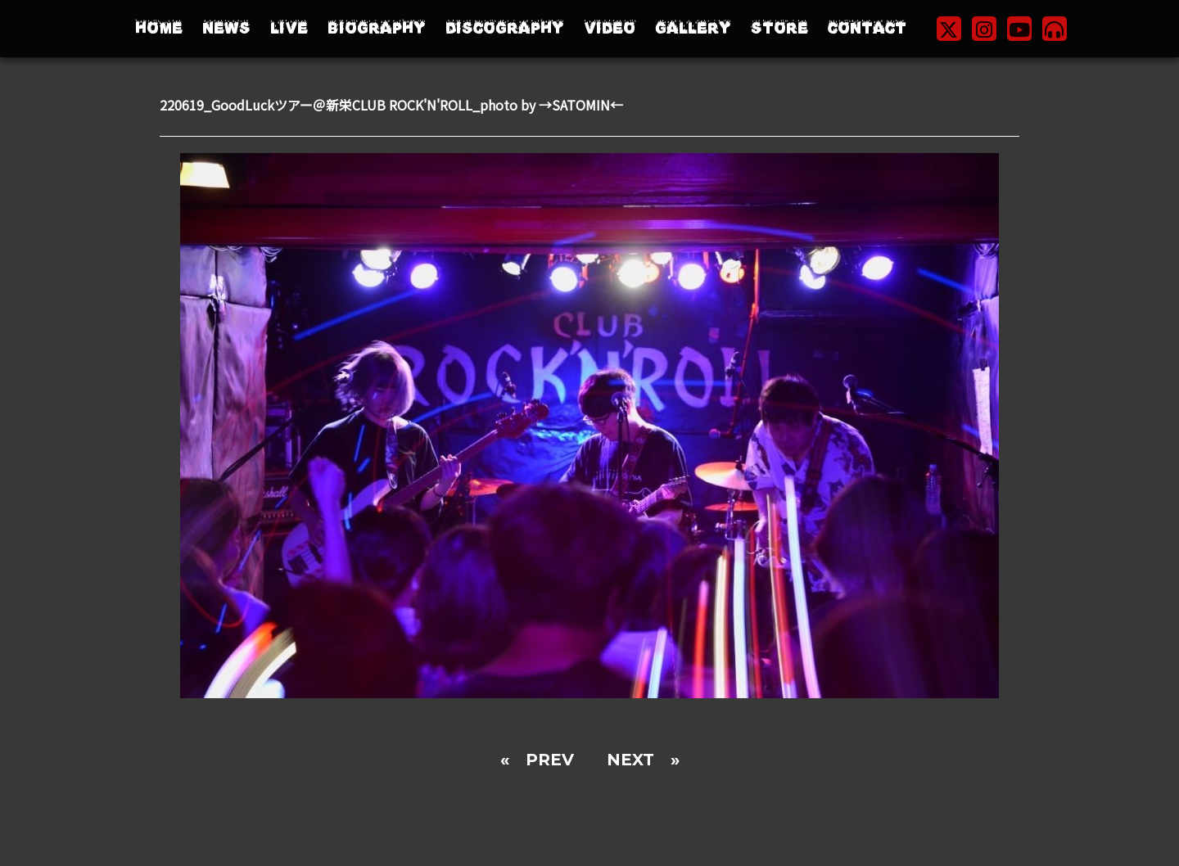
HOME (159, 28)
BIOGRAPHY (377, 28)
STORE (779, 28)
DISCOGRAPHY (504, 28)
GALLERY (693, 28)
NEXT (630, 759)
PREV (550, 759)
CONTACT (867, 28)
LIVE (289, 28)
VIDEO (609, 28)
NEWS (226, 28)
